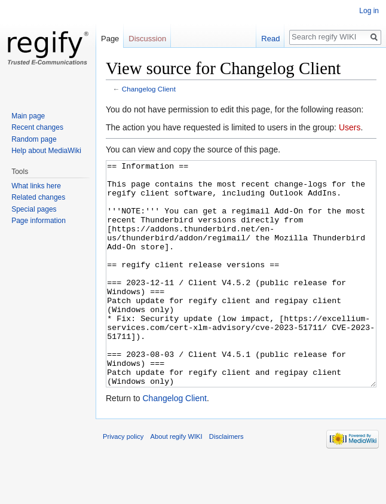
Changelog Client (149, 89)
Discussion (147, 38)
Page (110, 38)
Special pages (33, 209)
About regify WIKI (177, 481)
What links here (36, 186)
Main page (28, 116)
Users (350, 127)
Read (270, 38)
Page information (38, 220)
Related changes (38, 197)
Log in (369, 11)
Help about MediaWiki (46, 150)
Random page (33, 139)
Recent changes (37, 127)
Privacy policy (123, 481)
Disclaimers (226, 481)
